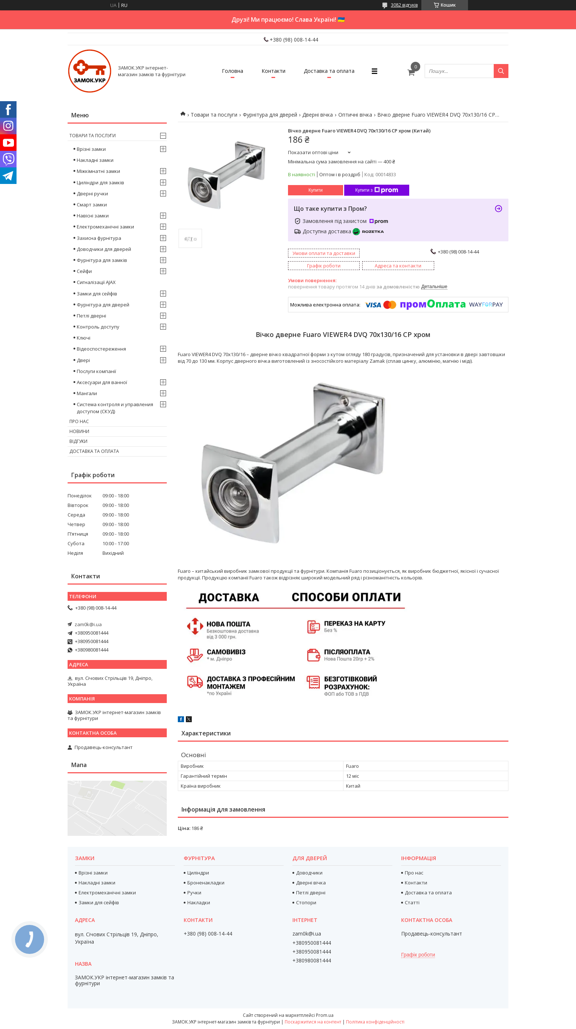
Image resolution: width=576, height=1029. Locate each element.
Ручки (194, 892)
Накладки (198, 902)
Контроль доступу (98, 326)
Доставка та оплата (329, 70)
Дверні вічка (317, 114)
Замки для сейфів (97, 293)
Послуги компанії (96, 371)
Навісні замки (93, 215)
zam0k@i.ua (88, 624)
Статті (412, 902)
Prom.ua (325, 1015)
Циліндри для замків (100, 182)
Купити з (376, 190)
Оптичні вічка (355, 114)
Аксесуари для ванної (102, 382)
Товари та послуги (214, 114)
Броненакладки (205, 882)
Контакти (273, 70)
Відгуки (78, 441)
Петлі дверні (91, 315)
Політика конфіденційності (375, 1022)
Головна (232, 70)
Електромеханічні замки (105, 226)
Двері (83, 360)
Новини (79, 431)
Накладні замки (95, 160)
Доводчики (309, 872)
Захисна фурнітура (99, 238)
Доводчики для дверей (104, 249)
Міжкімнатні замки (98, 171)
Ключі (83, 337)
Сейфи (84, 271)
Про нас (79, 421)
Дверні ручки (92, 193)
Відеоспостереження (101, 348)
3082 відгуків (404, 5)
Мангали (87, 393)
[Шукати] (501, 71)
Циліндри (198, 872)
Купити (316, 190)
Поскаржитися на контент (313, 1022)
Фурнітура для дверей (270, 114)
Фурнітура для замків (102, 260)
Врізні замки (91, 149)
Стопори (306, 902)
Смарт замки (92, 204)
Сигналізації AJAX (96, 282)
